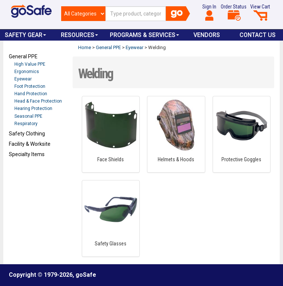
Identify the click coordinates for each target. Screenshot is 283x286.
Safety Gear (25, 34)
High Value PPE (29, 64)
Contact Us (258, 34)
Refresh (23, 172)
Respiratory (26, 123)
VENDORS (206, 34)
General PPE (23, 56)
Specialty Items (27, 154)
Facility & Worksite (29, 144)
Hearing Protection (33, 108)
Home (84, 47)
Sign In (209, 12)
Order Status (234, 12)
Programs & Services (144, 34)
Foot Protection (29, 86)
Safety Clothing (27, 134)
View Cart (260, 12)
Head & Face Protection (38, 101)
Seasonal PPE (28, 116)
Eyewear (23, 79)
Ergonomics (26, 71)
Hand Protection (30, 93)
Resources (79, 34)
